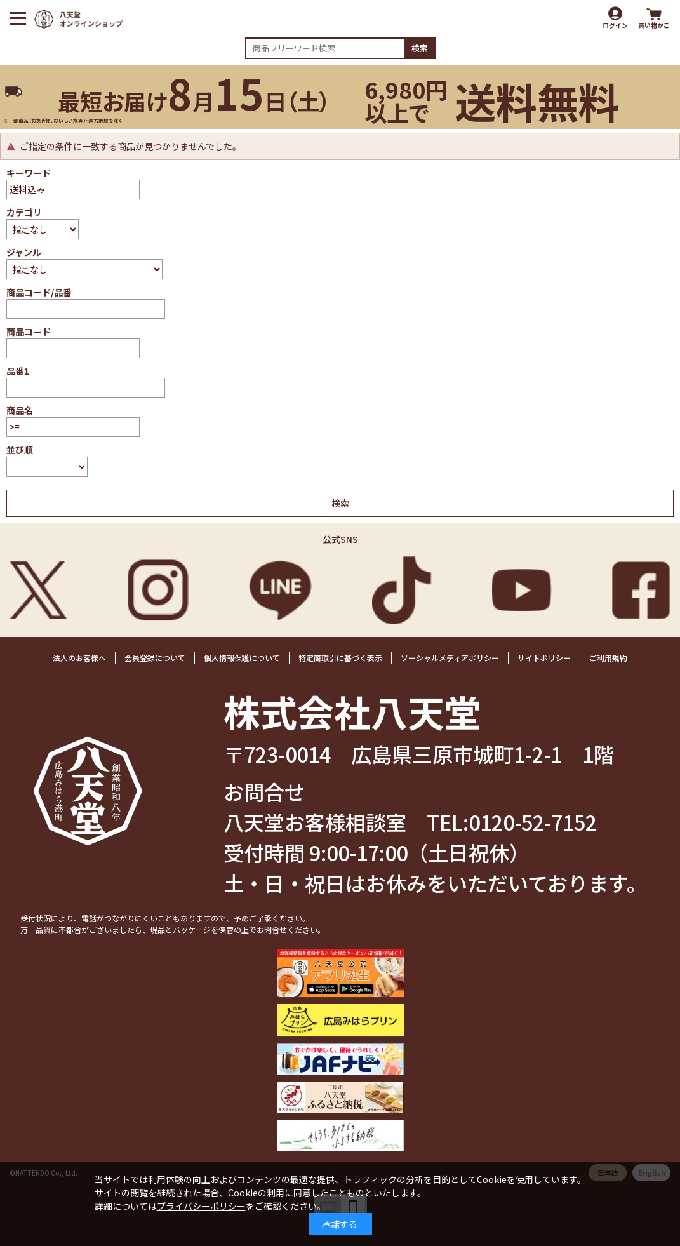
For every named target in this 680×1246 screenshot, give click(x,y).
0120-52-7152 (533, 821)
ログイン (615, 25)
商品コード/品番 (39, 292)
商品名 (19, 410)
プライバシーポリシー (201, 1206)
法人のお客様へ (79, 657)
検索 (419, 48)
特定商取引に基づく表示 (340, 657)
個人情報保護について (242, 657)
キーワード (28, 172)
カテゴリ (24, 212)
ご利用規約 (608, 657)
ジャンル (23, 252)
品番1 (17, 371)
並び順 (19, 449)
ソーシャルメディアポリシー (450, 657)
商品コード (28, 331)
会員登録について (154, 657)
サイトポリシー (544, 657)
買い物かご (654, 25)
